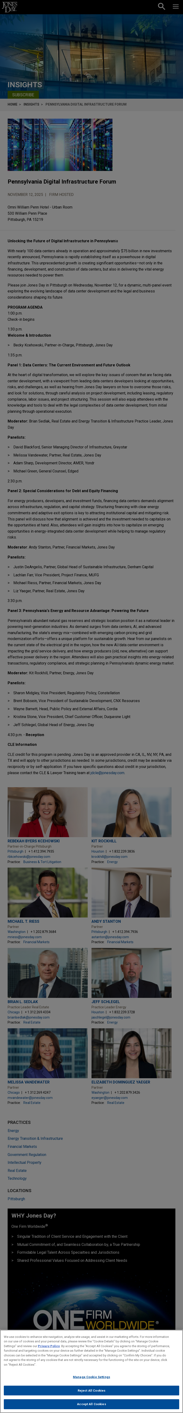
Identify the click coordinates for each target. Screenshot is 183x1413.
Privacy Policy (49, 1346)
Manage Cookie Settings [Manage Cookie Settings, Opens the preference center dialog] (91, 1377)
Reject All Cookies (91, 1390)
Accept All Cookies (91, 1404)
